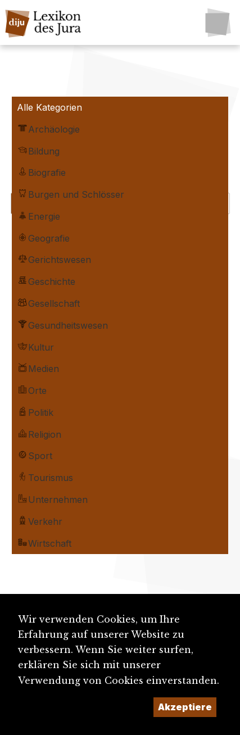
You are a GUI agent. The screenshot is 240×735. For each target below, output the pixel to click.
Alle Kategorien (49, 107)
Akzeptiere (185, 707)
